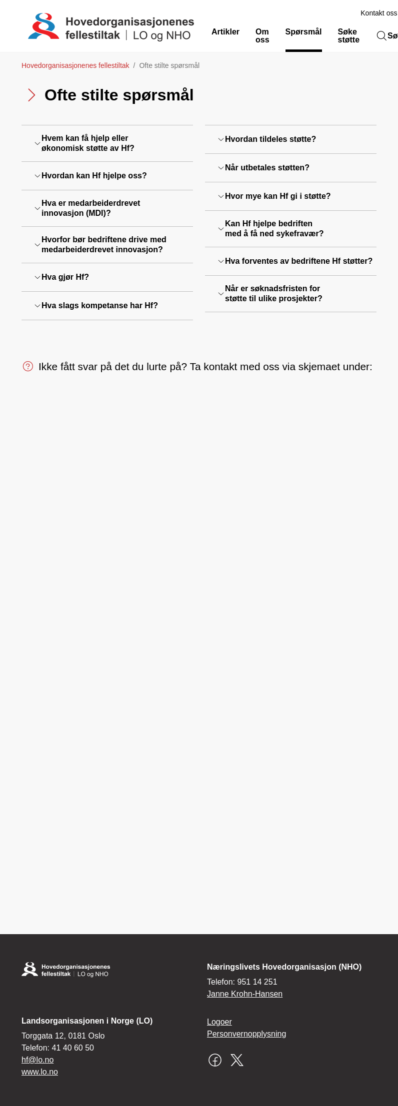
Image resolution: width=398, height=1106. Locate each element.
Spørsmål (304, 31)
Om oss (263, 35)
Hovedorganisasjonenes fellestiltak (76, 65)
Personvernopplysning (246, 1034)
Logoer (219, 1022)
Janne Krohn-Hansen (244, 994)
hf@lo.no (38, 1060)
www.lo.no (40, 1072)
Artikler (226, 31)
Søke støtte (349, 35)
